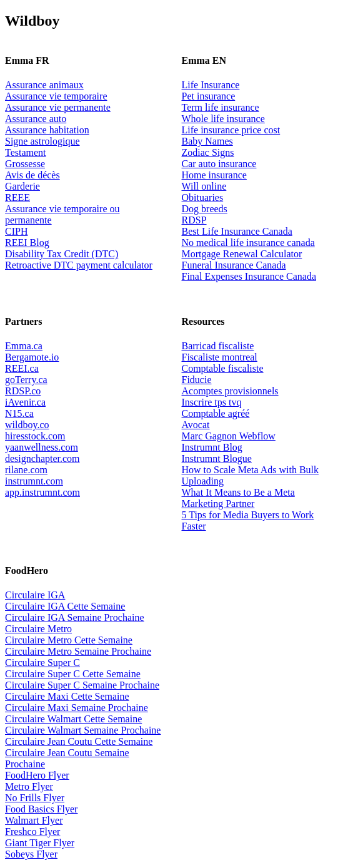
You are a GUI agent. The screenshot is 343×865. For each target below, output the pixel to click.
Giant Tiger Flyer (39, 842)
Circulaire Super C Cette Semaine (73, 673)
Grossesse (25, 163)
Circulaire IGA (35, 595)
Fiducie (197, 379)
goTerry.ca (26, 379)
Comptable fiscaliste (223, 368)
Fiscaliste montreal (219, 357)
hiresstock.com (35, 436)
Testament (25, 152)
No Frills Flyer (34, 797)
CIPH (16, 231)
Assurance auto (35, 118)
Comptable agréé (216, 413)
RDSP (194, 220)
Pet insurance (209, 96)
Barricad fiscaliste (218, 345)
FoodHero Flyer (37, 775)
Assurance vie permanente (58, 107)
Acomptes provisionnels (230, 391)
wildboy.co (27, 424)
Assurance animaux (44, 84)
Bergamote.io (32, 357)
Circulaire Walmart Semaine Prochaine (83, 730)
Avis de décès (32, 175)
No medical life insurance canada (248, 242)
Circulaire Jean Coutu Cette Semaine (78, 741)
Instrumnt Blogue (217, 458)
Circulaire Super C (42, 662)
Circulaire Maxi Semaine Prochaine (76, 707)
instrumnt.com (34, 481)
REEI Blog (27, 242)
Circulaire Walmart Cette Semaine (73, 719)
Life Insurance (211, 84)
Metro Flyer (29, 786)
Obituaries (203, 197)
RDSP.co (23, 391)
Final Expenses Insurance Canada (249, 276)
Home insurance (214, 175)
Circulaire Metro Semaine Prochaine (78, 651)
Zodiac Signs (208, 152)
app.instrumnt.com (42, 492)
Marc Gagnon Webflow (229, 436)
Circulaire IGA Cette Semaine (65, 606)
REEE (17, 197)
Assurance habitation (47, 130)
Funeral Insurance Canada (234, 265)
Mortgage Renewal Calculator (242, 253)
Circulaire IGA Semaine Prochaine (74, 617)
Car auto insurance (219, 163)
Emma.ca (23, 345)
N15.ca (19, 413)
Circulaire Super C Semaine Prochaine (82, 685)
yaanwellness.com (41, 447)
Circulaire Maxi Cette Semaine (67, 696)
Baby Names (207, 141)
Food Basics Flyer (41, 809)
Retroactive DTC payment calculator (78, 265)
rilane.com (26, 469)
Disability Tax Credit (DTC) (61, 253)
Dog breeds (204, 208)
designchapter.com (42, 458)
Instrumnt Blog (212, 447)
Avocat (196, 424)
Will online (204, 186)
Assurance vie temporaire (56, 96)
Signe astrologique (42, 141)
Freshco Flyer (32, 831)
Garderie (22, 186)
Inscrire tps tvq (212, 402)
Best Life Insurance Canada (237, 231)
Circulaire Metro (38, 628)
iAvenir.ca (25, 402)
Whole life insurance (223, 118)
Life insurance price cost (231, 130)
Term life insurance (220, 107)
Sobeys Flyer (31, 854)
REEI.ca (22, 368)
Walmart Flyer (33, 820)
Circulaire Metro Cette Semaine (68, 640)
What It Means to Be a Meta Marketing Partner (238, 498)
